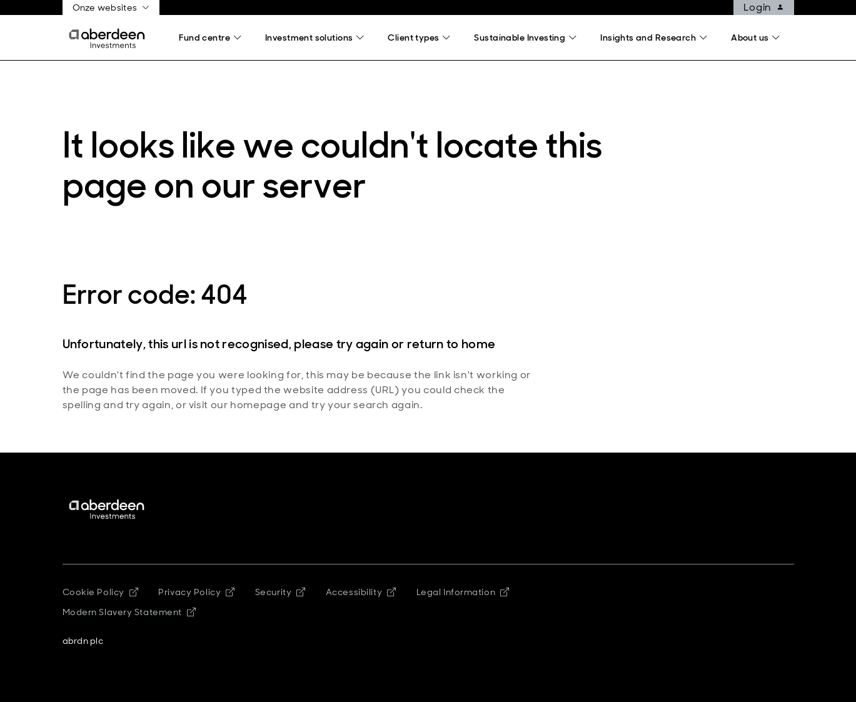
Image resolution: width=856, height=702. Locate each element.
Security (280, 592)
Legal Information (463, 592)
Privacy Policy (196, 592)
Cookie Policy (101, 592)
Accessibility (361, 592)
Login (768, 7)
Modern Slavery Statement (129, 612)
